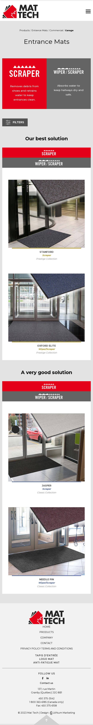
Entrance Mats (39, 30)
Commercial (56, 30)
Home (46, 626)
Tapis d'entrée (46, 655)
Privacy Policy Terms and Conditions (46, 648)
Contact (47, 643)
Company (46, 637)
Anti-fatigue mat (46, 662)
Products (24, 30)
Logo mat (46, 659)
